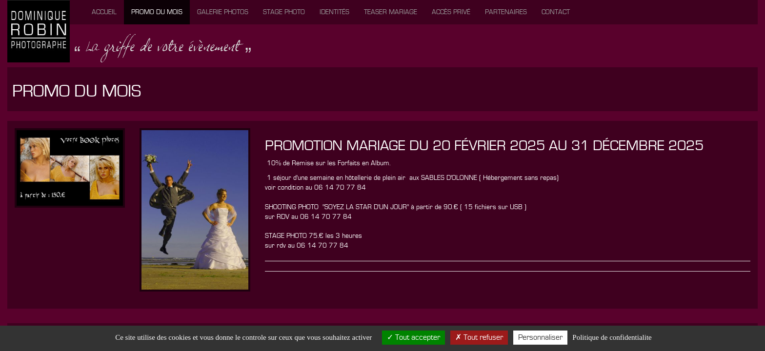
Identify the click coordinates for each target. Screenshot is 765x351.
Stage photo (284, 12)
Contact (556, 12)
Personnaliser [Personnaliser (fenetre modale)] (540, 337)
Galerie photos (222, 12)
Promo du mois (156, 12)
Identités (334, 12)
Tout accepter (413, 337)
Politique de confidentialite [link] (611, 337)
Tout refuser (479, 337)
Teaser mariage (390, 12)
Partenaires (506, 12)
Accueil (104, 12)
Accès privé (451, 12)
